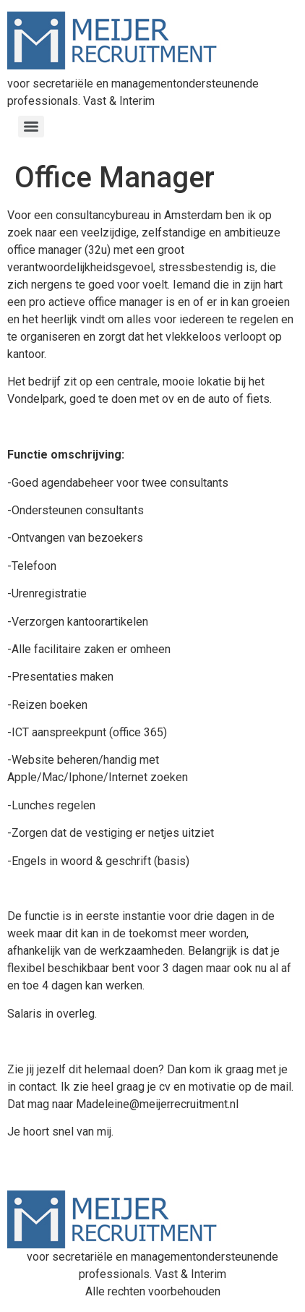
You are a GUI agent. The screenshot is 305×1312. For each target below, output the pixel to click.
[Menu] (31, 126)
